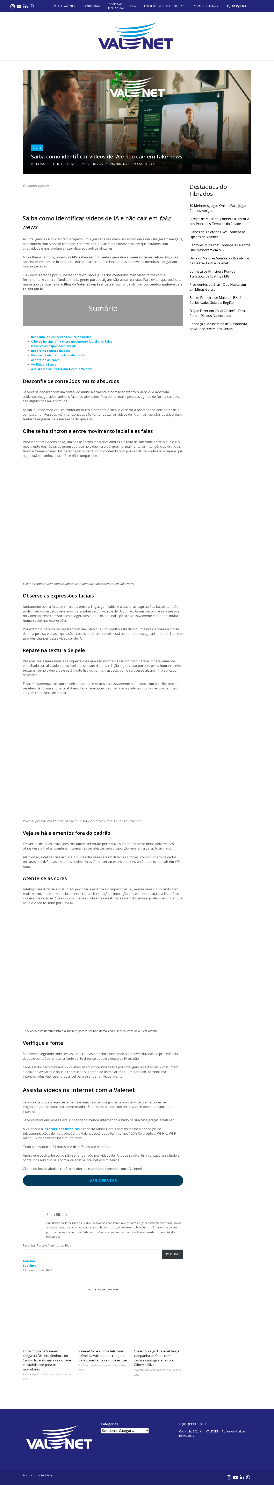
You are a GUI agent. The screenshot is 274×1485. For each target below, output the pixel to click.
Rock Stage (47, 1475)
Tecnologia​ (91, 6)
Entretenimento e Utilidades (165, 6)
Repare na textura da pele (50, 351)
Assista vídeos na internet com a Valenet (62, 369)
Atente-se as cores (45, 360)
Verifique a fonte (43, 364)
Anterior (29, 1261)
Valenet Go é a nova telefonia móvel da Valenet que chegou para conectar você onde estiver (103, 1355)
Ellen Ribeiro (60, 164)
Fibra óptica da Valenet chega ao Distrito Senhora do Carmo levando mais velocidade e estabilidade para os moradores (47, 1360)
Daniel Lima (44, 1374)
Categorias (109, 1424)
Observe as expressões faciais (54, 346)
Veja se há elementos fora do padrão (58, 355)
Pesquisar (172, 1254)
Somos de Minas (206, 6)
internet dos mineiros (62, 1129)
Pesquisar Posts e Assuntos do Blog (47, 1245)
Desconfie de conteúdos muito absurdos (61, 337)
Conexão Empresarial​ (115, 6)
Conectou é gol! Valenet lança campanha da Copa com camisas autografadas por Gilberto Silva (156, 1358)
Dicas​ (133, 6)
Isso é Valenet (64, 6)
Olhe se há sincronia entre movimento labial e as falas (71, 341)
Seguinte (29, 1265)
